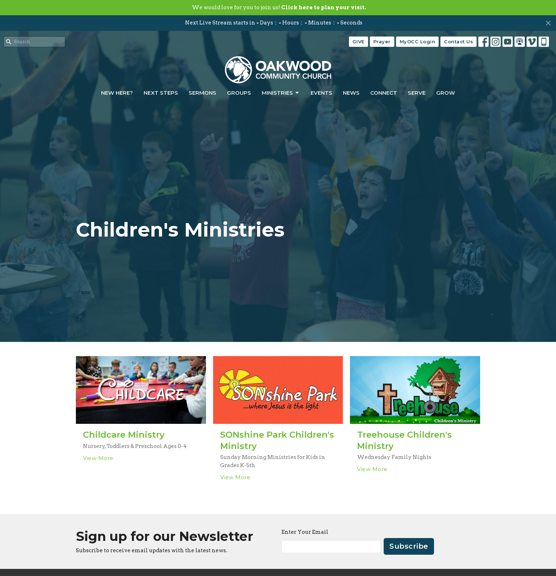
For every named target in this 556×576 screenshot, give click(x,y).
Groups (239, 92)
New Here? (117, 92)
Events (321, 92)
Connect (383, 92)
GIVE (358, 41)
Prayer (382, 41)
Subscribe (408, 546)
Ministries (281, 92)
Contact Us (458, 41)
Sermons (202, 92)
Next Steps (161, 92)
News (351, 92)
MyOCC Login (417, 41)
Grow (445, 92)
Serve (417, 92)
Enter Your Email (305, 532)
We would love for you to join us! (279, 7)
